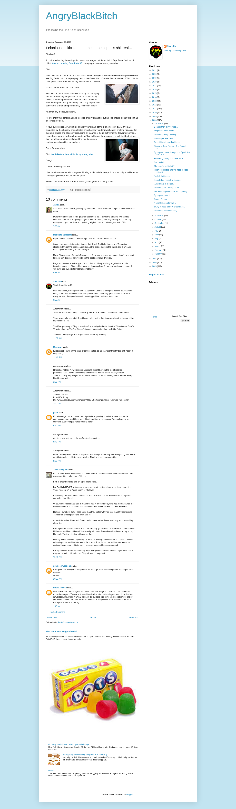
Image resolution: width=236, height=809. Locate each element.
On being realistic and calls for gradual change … (69, 744)
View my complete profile (175, 50)
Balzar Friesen (60, 588)
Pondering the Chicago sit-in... (167, 187)
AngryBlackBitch (82, 15)
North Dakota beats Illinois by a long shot (72, 154)
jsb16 (55, 412)
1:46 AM (56, 606)
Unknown (57, 347)
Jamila (56, 205)
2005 (154, 266)
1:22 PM (57, 404)
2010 (154, 112)
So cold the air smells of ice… (167, 142)
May (157, 238)
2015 (154, 93)
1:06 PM (57, 382)
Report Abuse (156, 274)
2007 (154, 258)
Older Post (133, 617)
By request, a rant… (163, 195)
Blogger (129, 794)
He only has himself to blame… (167, 180)
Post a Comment (57, 612)
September (160, 223)
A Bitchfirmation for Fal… (165, 203)
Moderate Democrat (62, 235)
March (158, 246)
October (158, 219)
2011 (154, 109)
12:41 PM (57, 357)
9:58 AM (56, 300)
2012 (154, 105)
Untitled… (52, 770)
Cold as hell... (160, 162)
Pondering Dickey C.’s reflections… (169, 158)
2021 (154, 70)
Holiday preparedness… (164, 138)
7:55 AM (56, 226)
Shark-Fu (57, 281)
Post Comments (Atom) (68, 622)
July (157, 231)
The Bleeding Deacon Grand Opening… (171, 191)
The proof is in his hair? (164, 166)
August (158, 227)
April (157, 242)
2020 (154, 74)
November (159, 215)
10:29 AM (57, 579)
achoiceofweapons (62, 566)
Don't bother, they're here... (166, 127)
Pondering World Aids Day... (166, 211)
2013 (154, 101)
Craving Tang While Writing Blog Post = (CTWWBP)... (85, 755)
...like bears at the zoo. (164, 184)
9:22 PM (57, 461)
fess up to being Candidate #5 (67, 63)
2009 (154, 116)
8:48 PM (57, 442)
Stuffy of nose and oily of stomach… (170, 207)
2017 (154, 85)
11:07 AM (57, 338)
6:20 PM (57, 425)
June (157, 235)
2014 (154, 97)
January (158, 254)
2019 (154, 78)
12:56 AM (57, 557)
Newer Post (52, 617)
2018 (154, 82)
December (159, 123)
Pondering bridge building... (166, 134)
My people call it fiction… (165, 131)
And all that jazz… (162, 176)
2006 (154, 262)
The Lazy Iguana (61, 470)
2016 (154, 89)
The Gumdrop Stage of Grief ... (62, 631)
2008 (154, 120)
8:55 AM (56, 273)
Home (93, 617)
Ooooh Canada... (161, 199)
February (159, 250)
